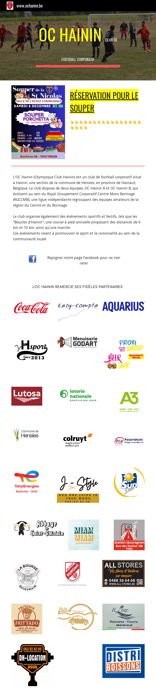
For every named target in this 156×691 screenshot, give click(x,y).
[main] (78, 46)
